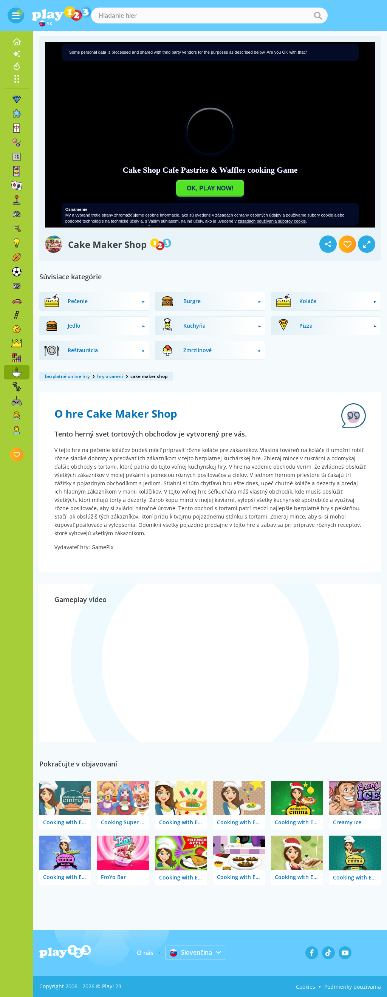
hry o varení (110, 376)
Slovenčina (191, 952)
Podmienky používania (352, 986)
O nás (145, 953)
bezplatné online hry (67, 376)
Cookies (305, 986)
